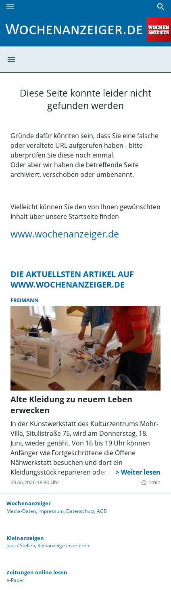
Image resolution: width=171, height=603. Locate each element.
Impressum (51, 511)
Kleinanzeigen (25, 538)
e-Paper (15, 580)
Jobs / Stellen (20, 545)
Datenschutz (80, 511)
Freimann (24, 300)
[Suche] (161, 7)
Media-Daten (21, 511)
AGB (102, 511)
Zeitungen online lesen (36, 572)
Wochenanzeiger (28, 503)
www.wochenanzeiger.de (64, 233)
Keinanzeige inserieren (63, 545)
